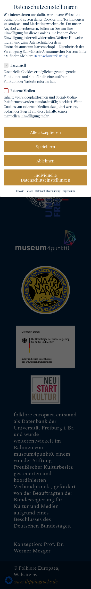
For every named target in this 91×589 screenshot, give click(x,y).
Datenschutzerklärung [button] (47, 189)
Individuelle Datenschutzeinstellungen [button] (45, 175)
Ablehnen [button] (45, 158)
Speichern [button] (45, 144)
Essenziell (17, 63)
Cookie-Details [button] (24, 189)
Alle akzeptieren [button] (45, 130)
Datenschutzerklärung (50, 54)
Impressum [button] (68, 189)
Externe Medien (21, 88)
